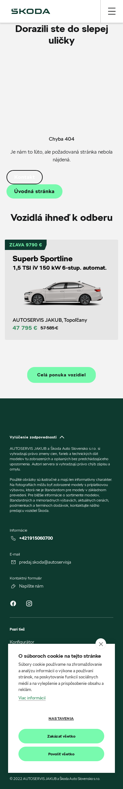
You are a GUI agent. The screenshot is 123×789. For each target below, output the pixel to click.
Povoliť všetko (61, 753)
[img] (30, 11)
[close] (100, 643)
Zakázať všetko (61, 736)
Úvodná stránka (34, 191)
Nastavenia (61, 718)
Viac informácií (32, 697)
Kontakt (24, 177)
